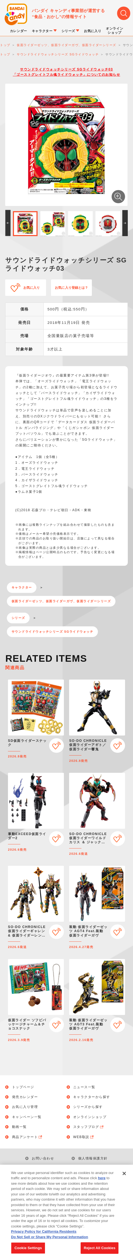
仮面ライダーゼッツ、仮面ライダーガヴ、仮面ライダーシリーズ (61, 601)
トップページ (23, 1087)
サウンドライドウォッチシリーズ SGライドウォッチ (53, 631)
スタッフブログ (88, 1126)
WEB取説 (83, 1137)
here (101, 1185)
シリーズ (18, 617)
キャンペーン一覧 (27, 1117)
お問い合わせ (43, 1158)
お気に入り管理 (25, 1106)
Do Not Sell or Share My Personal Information (49, 1244)
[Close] (124, 1180)
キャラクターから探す (91, 1097)
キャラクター (22, 587)
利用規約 (39, 1168)
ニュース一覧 (84, 1087)
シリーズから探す (88, 1106)
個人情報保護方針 (93, 1158)
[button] (7, 223)
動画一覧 (19, 1126)
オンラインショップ (90, 1117)
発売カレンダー (25, 1097)
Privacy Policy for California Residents (43, 1239)
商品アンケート (27, 1137)
